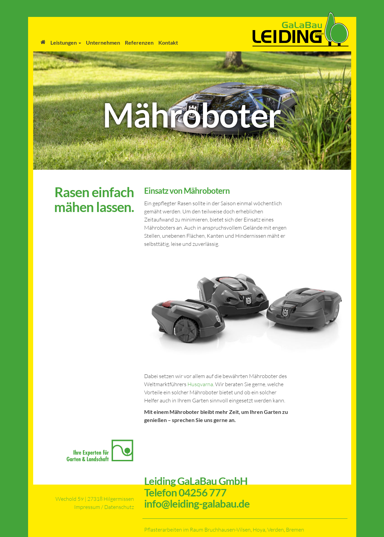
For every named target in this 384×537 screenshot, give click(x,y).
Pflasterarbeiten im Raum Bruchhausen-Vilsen (197, 529)
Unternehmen (103, 42)
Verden (275, 529)
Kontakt (168, 42)
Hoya (259, 529)
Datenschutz (119, 507)
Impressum (87, 507)
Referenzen (139, 42)
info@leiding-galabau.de (197, 503)
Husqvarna (200, 384)
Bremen (295, 529)
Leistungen (65, 42)
